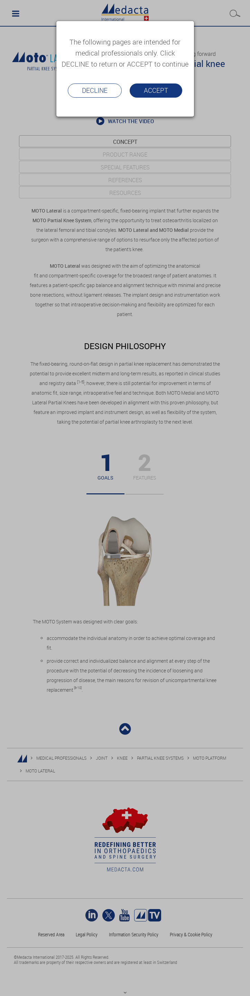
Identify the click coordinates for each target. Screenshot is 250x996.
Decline (95, 90)
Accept (156, 90)
